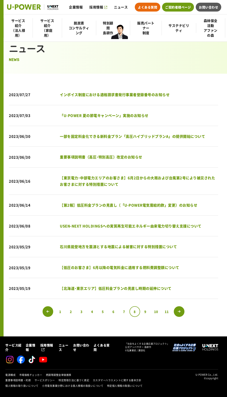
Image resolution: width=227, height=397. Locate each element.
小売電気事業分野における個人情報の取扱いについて (72, 386)
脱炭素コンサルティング (79, 28)
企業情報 (76, 7)
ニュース (121, 7)
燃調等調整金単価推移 (58, 375)
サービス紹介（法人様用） (18, 28)
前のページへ (48, 311)
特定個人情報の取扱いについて (125, 386)
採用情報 (96, 7)
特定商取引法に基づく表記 (74, 380)
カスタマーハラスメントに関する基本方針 (117, 380)
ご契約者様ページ (178, 7)
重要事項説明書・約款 (18, 380)
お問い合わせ (208, 7)
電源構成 (10, 375)
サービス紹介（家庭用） (47, 28)
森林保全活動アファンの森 (210, 28)
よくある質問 (147, 7)
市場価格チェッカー (30, 375)
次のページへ (179, 311)
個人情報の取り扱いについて (22, 386)
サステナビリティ (178, 28)
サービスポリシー (45, 380)
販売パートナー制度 (146, 28)
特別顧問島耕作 (108, 28)
